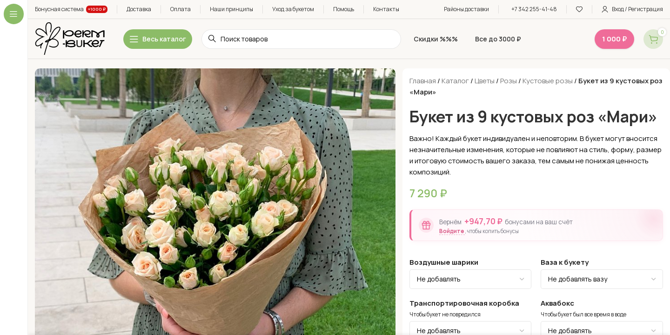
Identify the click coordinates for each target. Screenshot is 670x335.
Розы (508, 81)
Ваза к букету (565, 262)
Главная (422, 81)
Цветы (485, 81)
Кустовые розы (548, 81)
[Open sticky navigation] (158, 39)
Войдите (452, 231)
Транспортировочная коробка (464, 303)
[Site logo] (70, 38)
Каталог (455, 81)
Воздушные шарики (443, 262)
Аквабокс (557, 303)
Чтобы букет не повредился (445, 314)
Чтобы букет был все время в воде (583, 314)
